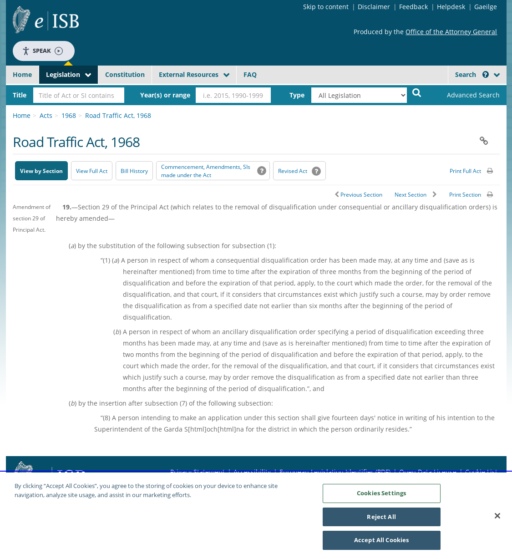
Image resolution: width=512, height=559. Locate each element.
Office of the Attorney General (451, 31)
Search (472, 74)
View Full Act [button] (91, 171)
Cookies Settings (381, 493)
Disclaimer (374, 6)
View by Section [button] (41, 171)
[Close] (497, 516)
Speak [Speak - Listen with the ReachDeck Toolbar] (42, 50)
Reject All (381, 517)
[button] (485, 74)
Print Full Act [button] (465, 171)
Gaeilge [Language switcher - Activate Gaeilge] (485, 6)
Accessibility (252, 472)
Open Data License (427, 472)
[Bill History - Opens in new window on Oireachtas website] (134, 170)
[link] (465, 95)
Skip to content (326, 6)
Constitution (125, 74)
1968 (68, 115)
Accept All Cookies (381, 540)
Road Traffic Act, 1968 (118, 115)
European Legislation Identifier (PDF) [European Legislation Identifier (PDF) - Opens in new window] (334, 472)
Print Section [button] (465, 194)
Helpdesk (451, 6)
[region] (256, 516)
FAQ (250, 74)
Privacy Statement (197, 472)
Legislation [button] (63, 74)
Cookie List (481, 472)
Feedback (413, 6)
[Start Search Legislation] (417, 92)
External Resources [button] (188, 74)
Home (22, 74)
